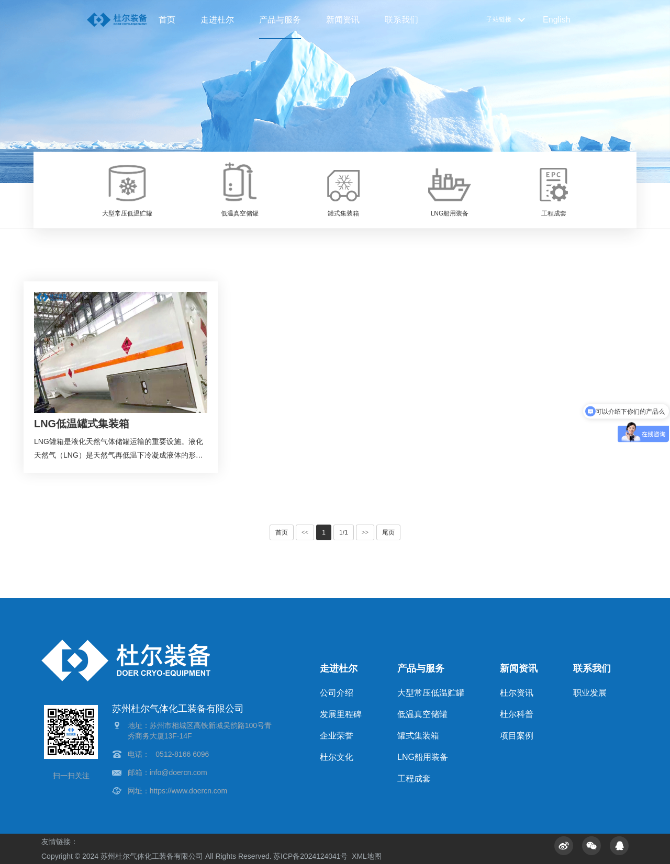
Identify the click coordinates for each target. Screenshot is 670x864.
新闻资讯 (343, 19)
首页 (167, 19)
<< (305, 532)
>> (365, 532)
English (556, 19)
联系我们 (401, 19)
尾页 (388, 532)
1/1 (343, 532)
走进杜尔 (217, 19)
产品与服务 (280, 19)
